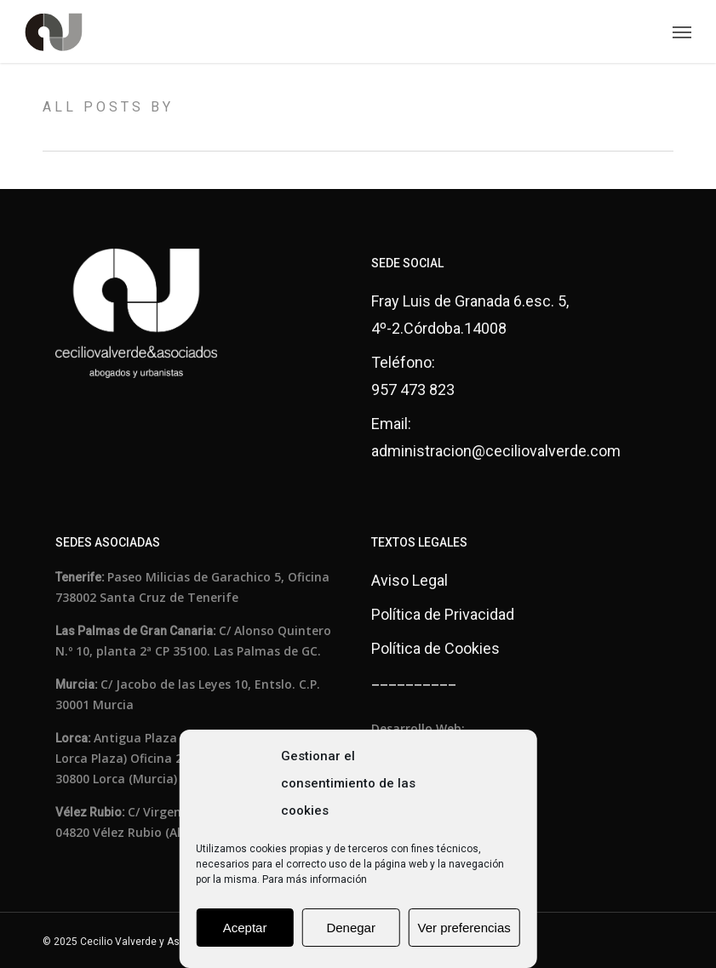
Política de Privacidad (442, 614)
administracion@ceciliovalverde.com (496, 451)
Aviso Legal (409, 580)
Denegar (350, 927)
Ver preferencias (464, 927)
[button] (682, 31)
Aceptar (245, 927)
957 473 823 (413, 389)
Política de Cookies (435, 648)
